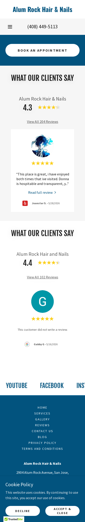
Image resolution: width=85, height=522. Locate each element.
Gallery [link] (42, 419)
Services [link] (42, 413)
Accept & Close (62, 511)
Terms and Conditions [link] (42, 449)
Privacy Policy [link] (42, 443)
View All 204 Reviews (42, 121)
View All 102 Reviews (42, 277)
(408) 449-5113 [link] (42, 26)
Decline (22, 511)
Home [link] (42, 407)
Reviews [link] (42, 425)
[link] (42, 9)
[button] (10, 26)
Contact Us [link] (42, 431)
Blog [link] (42, 437)
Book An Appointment (42, 50)
